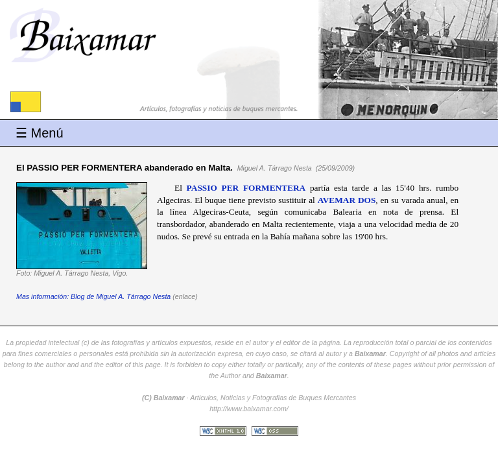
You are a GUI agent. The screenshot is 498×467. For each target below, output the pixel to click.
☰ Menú (40, 133)
